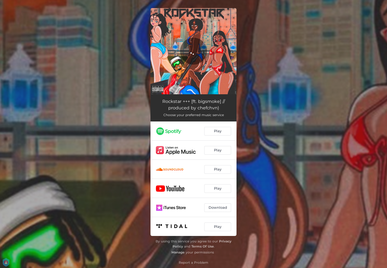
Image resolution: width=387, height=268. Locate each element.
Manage (178, 252)
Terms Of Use (202, 246)
